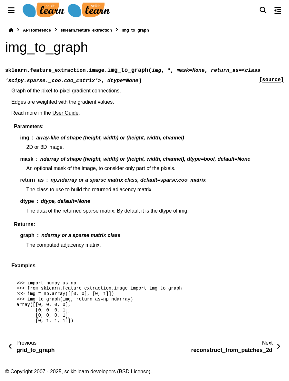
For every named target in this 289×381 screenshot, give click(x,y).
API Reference (37, 30)
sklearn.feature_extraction (86, 30)
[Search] (263, 10)
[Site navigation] (11, 10)
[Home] (11, 30)
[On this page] (278, 10)
